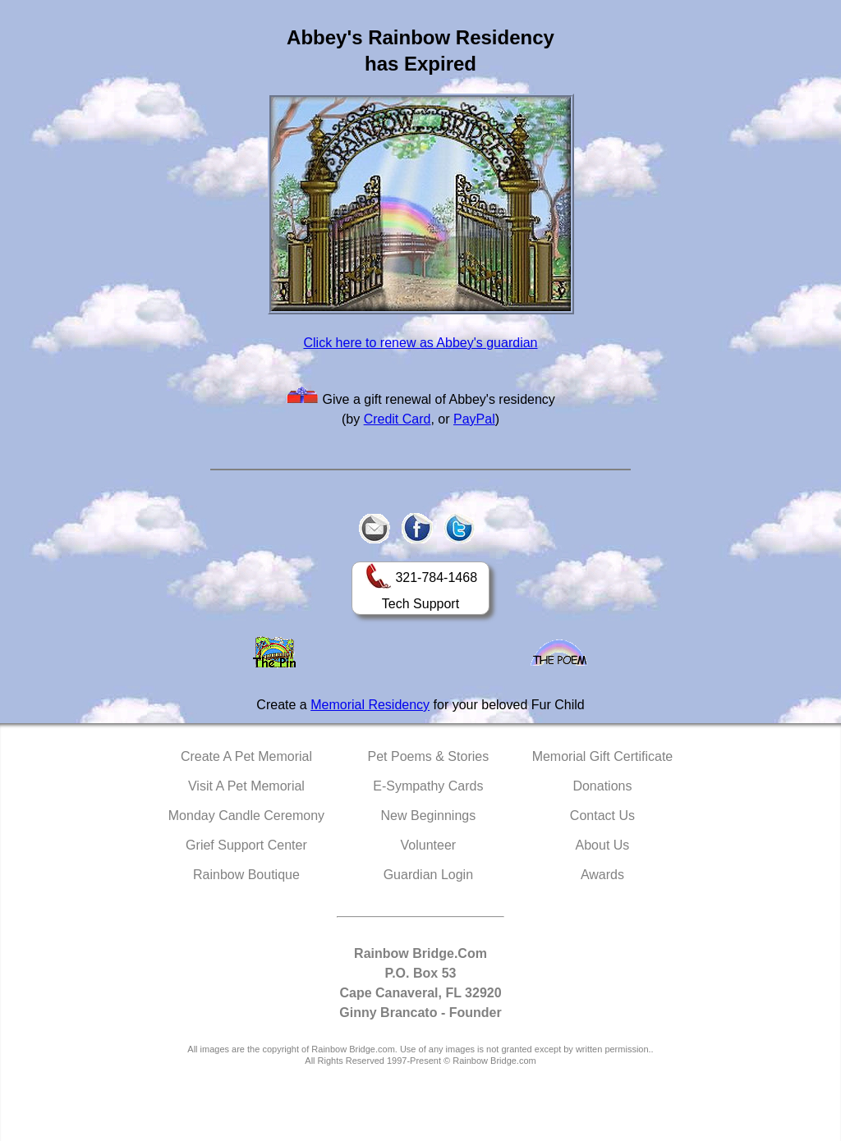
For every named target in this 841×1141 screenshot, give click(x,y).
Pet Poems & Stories (428, 756)
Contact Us (602, 816)
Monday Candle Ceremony (246, 816)
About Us (603, 845)
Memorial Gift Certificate (602, 756)
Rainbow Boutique (246, 875)
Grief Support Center (246, 845)
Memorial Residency (370, 705)
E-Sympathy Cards (428, 786)
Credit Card (397, 419)
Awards (602, 875)
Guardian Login (428, 875)
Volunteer (429, 845)
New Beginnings (428, 816)
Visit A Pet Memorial (246, 786)
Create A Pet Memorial (246, 756)
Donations (602, 786)
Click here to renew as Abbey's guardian (421, 343)
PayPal (474, 419)
